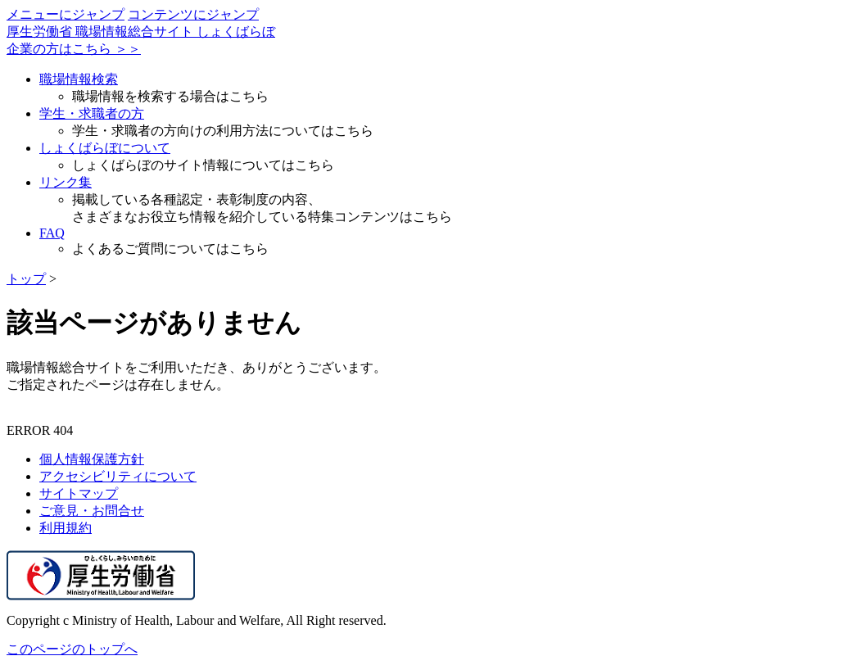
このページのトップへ (72, 649)
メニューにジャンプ (65, 14)
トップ (26, 279)
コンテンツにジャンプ (193, 14)
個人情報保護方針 (91, 459)
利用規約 (65, 528)
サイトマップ (78, 493)
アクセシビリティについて (118, 476)
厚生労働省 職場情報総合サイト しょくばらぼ (141, 31)
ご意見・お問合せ (91, 511)
